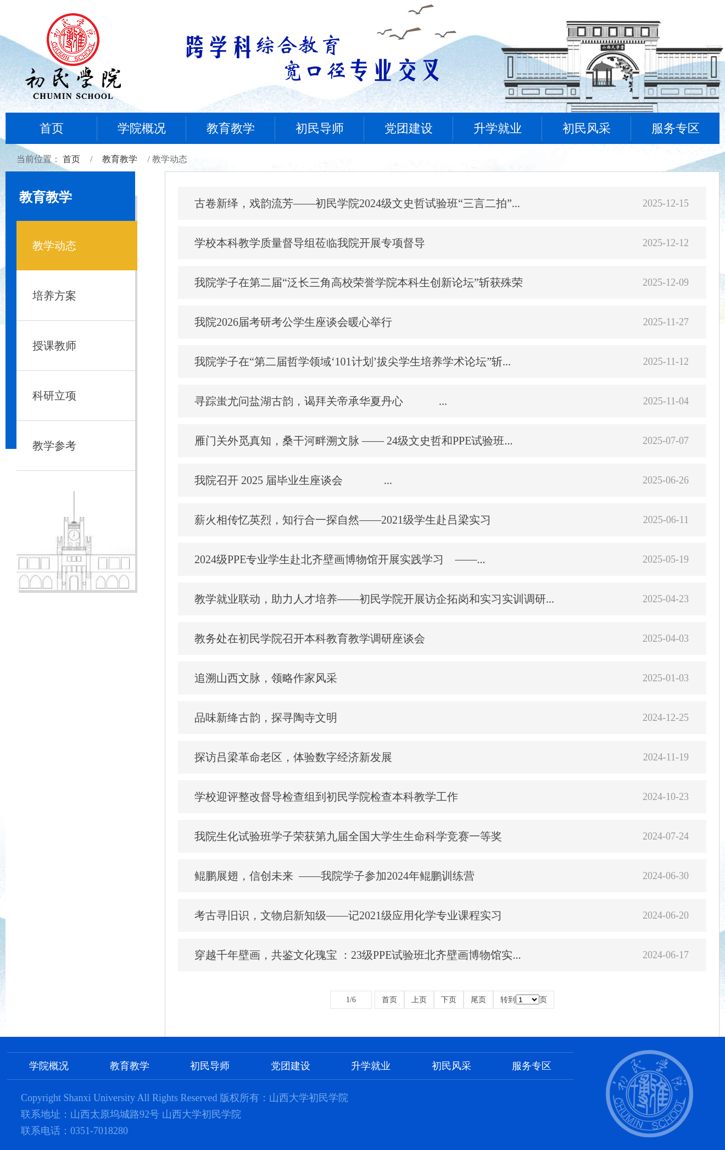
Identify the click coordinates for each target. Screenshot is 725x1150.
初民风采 (586, 128)
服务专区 (675, 128)
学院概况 (142, 128)
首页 (52, 128)
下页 (448, 1000)
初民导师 (319, 128)
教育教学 (231, 128)
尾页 (478, 1000)
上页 (419, 1000)
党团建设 (408, 128)
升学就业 (497, 128)
